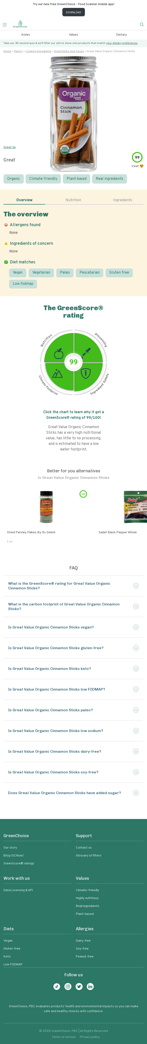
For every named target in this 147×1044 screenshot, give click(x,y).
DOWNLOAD (73, 12)
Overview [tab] (24, 200)
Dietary (121, 35)
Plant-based (77, 179)
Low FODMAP (13, 965)
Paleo (65, 272)
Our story (10, 848)
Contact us (84, 848)
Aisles (25, 35)
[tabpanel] (73, 249)
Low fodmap (23, 284)
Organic (13, 179)
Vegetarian (41, 272)
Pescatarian (90, 272)
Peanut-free (85, 957)
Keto (7, 957)
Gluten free (119, 272)
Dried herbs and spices (69, 51)
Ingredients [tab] (122, 200)
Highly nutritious (87, 898)
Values (73, 35)
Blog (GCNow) (13, 856)
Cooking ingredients (38, 51)
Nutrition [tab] (73, 200)
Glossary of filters (88, 856)
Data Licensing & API (18, 890)
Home (7, 51)
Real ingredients (109, 179)
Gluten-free (11, 949)
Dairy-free (83, 941)
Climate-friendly (43, 179)
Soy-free (82, 949)
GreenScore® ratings (18, 864)
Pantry (18, 51)
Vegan (18, 272)
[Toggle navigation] (6, 24)
